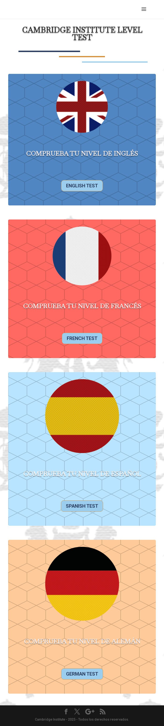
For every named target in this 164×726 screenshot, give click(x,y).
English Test (82, 186)
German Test (82, 674)
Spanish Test (82, 506)
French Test (82, 338)
